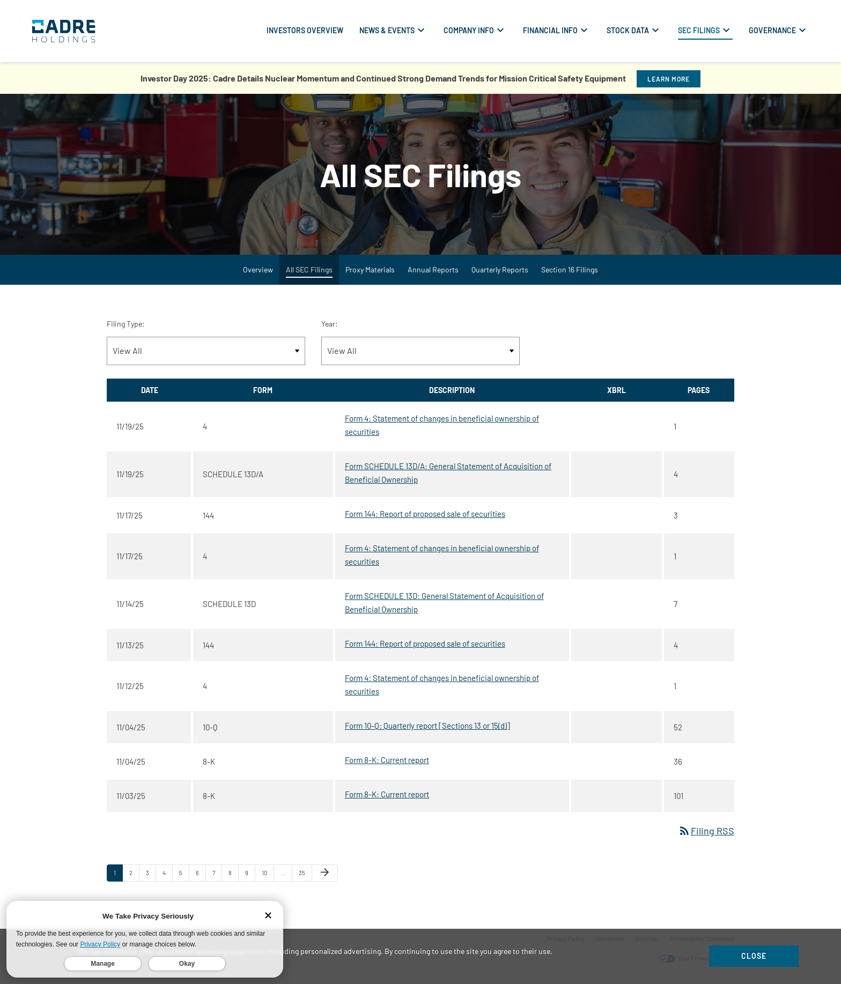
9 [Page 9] (250, 875)
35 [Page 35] (305, 875)
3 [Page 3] (150, 875)
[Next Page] (325, 873)
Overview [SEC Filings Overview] (258, 269)
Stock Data (628, 30)
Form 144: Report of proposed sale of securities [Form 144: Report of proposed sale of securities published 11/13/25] (425, 643)
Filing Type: (126, 323)
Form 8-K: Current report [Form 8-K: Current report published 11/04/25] (387, 760)
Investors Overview (305, 30)
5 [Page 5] (184, 875)
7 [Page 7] (217, 875)
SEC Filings (699, 30)
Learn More (668, 79)
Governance (772, 30)
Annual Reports (433, 269)
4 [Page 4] (167, 875)
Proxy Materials (370, 269)
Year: (329, 323)
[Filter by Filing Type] (206, 351)
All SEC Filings (309, 269)
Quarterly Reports (499, 269)
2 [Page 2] (134, 875)
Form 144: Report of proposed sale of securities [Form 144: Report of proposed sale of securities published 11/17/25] (425, 514)
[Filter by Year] (420, 351)
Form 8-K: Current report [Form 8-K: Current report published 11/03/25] (387, 794)
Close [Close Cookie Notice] (753, 955)
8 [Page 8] (233, 875)
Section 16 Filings (569, 269)
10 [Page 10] (267, 875)
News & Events (387, 30)
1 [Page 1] (118, 875)
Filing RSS (706, 831)
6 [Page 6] (200, 875)
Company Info (469, 30)
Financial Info (550, 30)
